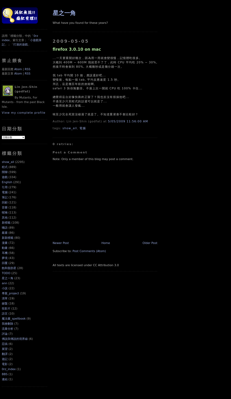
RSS (27, 69)
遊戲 (5, 177)
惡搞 (5, 344)
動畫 (5, 248)
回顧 (5, 202)
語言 (5, 313)
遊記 (5, 359)
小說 (5, 288)
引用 (5, 187)
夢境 (5, 258)
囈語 (5, 227)
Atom (18, 69)
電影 (5, 364)
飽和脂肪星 (9, 268)
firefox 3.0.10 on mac (77, 49)
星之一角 (7, 278)
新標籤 (6, 222)
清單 (5, 298)
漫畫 (5, 243)
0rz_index (9, 369)
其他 (5, 217)
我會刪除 (7, 323)
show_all (8, 162)
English (7, 182)
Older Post (150, 243)
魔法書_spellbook (14, 318)
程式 (5, 167)
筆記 (5, 197)
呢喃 (5, 212)
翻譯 (5, 354)
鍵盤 (5, 303)
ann (4, 283)
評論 (5, 333)
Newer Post (61, 243)
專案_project (10, 293)
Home (105, 243)
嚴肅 (5, 232)
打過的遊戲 (20, 44)
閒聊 (5, 172)
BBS (5, 374)
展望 (5, 349)
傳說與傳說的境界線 (15, 339)
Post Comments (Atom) (89, 251)
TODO (6, 273)
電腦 (5, 192)
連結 (5, 379)
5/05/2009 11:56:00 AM (128, 121)
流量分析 (7, 328)
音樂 (5, 207)
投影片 (6, 308)
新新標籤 (7, 237)
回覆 (5, 263)
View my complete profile (23, 112)
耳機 (5, 253)
